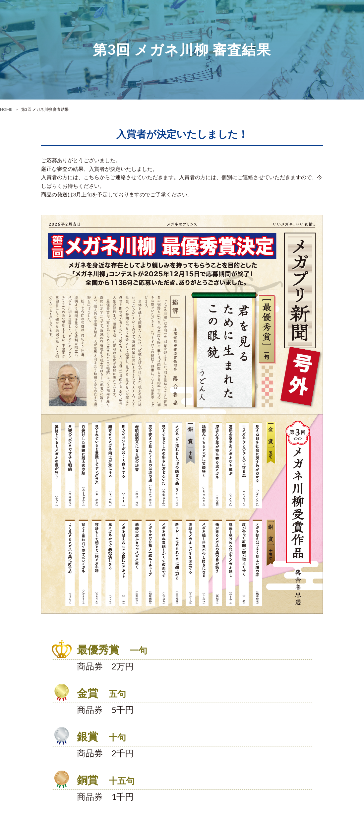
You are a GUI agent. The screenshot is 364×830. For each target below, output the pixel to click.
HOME (6, 109)
